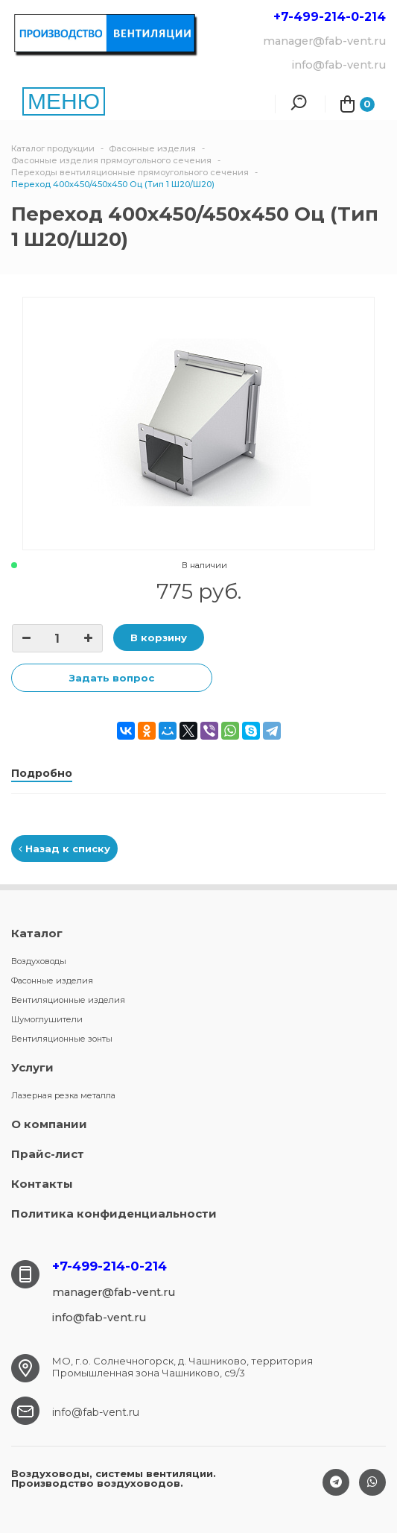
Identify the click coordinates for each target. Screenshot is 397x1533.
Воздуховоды (38, 961)
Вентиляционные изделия (68, 1000)
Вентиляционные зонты (61, 1038)
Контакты (42, 1184)
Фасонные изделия (52, 980)
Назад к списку (64, 848)
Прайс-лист (47, 1154)
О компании (49, 1124)
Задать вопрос (111, 678)
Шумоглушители (47, 1019)
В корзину (158, 637)
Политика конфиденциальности (114, 1213)
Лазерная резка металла (63, 1095)
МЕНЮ (64, 101)
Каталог (37, 933)
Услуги (32, 1067)
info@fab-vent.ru (95, 1412)
